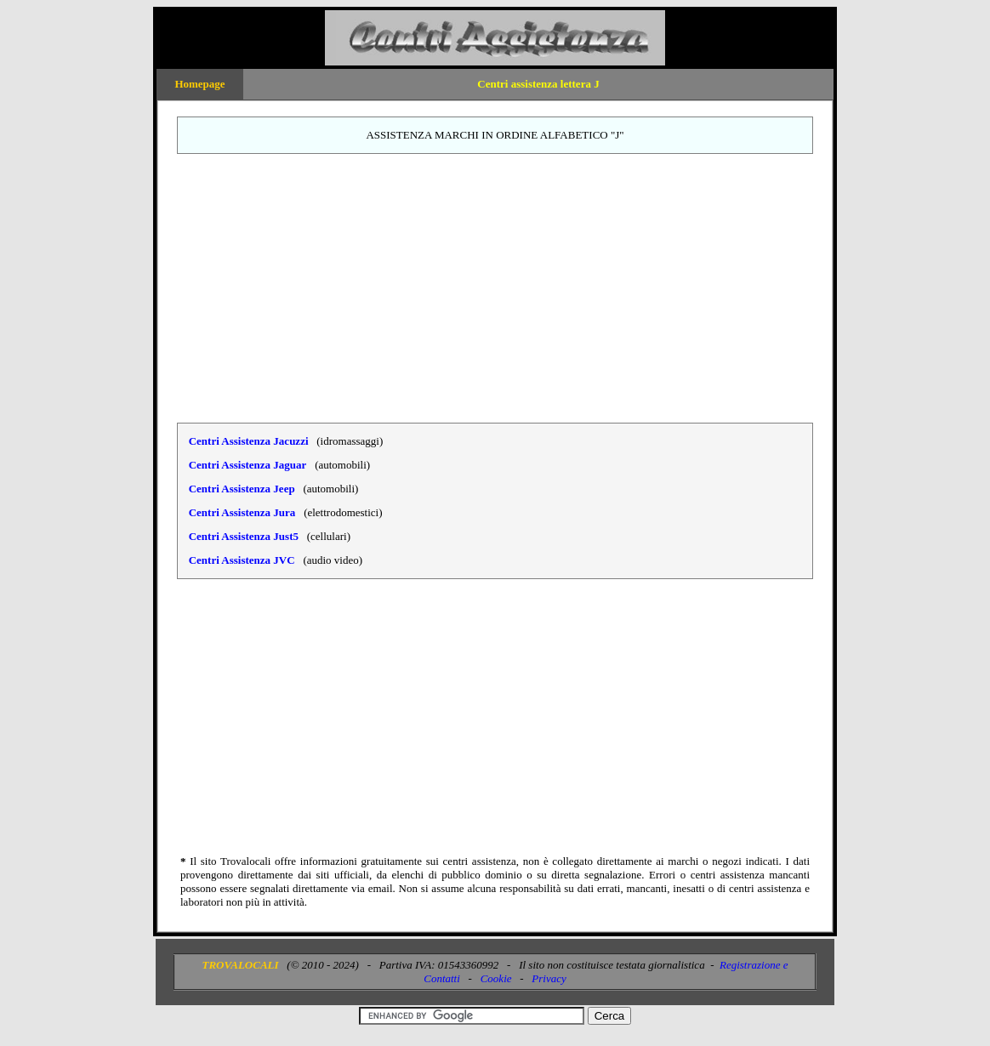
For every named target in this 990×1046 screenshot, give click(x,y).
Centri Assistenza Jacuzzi (249, 441)
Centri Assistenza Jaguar (248, 464)
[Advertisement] (495, 288)
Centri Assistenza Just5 (244, 536)
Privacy (549, 978)
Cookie (496, 978)
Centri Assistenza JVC (242, 560)
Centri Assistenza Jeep (242, 488)
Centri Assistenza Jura (242, 512)
